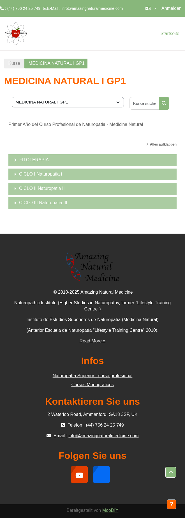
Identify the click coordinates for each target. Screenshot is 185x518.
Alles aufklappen (163, 144)
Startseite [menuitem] (169, 33)
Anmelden (171, 8)
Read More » (93, 341)
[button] (150, 8)
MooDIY (110, 510)
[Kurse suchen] (144, 103)
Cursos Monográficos (92, 384)
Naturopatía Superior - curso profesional (93, 375)
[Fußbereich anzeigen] (171, 504)
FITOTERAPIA (34, 159)
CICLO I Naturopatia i (40, 174)
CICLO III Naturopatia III (43, 202)
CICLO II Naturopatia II (42, 188)
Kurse (14, 63)
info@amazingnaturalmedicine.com (92, 8)
